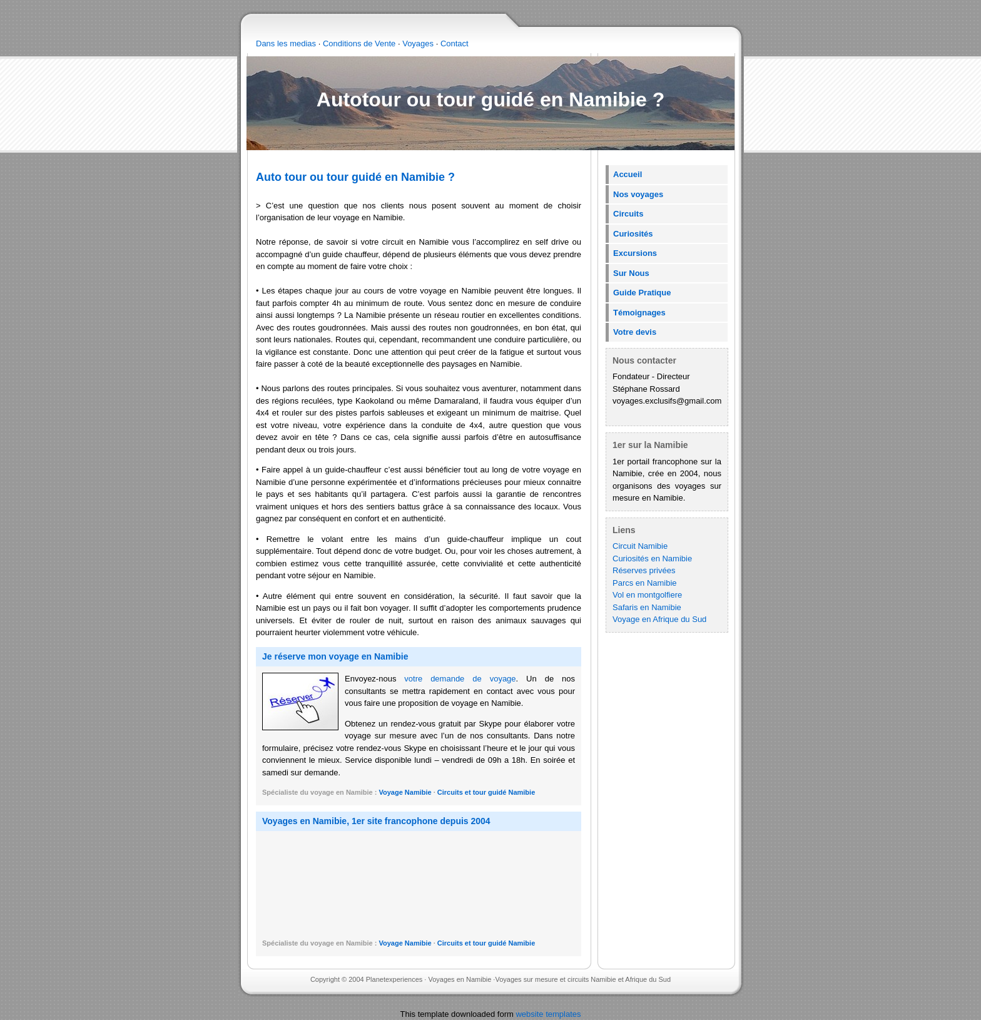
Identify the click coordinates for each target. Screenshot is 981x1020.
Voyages (418, 43)
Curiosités (633, 233)
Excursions (635, 253)
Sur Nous (631, 273)
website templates (548, 1014)
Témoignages (639, 312)
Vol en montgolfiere (647, 594)
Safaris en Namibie (646, 607)
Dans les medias (286, 43)
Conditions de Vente (359, 43)
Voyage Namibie (406, 792)
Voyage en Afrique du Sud (659, 619)
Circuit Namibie (640, 546)
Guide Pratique (642, 292)
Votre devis (634, 332)
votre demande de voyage (460, 678)
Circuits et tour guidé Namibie (486, 792)
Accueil (627, 174)
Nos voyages (638, 194)
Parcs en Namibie (644, 583)
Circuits (628, 213)
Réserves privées (643, 570)
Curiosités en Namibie (652, 558)
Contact (454, 43)
